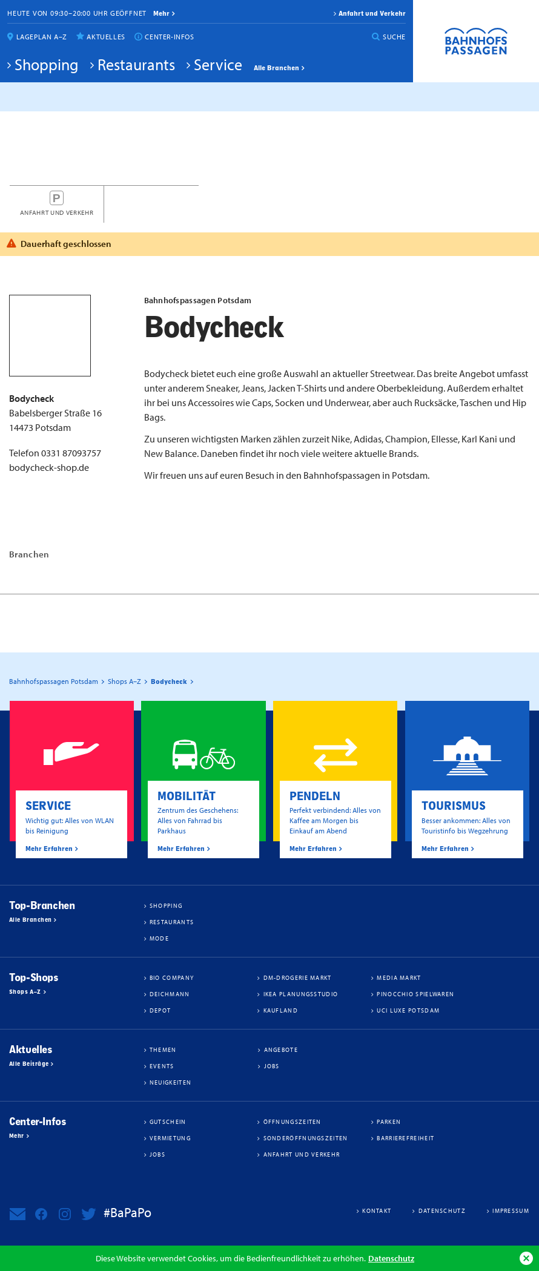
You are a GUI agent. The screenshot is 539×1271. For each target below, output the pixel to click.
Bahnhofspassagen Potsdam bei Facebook (41, 1214)
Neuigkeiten (170, 1082)
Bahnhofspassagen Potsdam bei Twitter (88, 1214)
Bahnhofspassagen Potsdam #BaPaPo (476, 41)
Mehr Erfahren (49, 848)
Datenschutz (391, 1258)
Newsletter (17, 1214)
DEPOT (160, 1010)
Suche (394, 36)
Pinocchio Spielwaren (415, 994)
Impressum (510, 1210)
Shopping (47, 64)
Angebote (281, 1049)
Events (162, 1066)
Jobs (272, 1066)
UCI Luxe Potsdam (408, 1010)
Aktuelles (106, 36)
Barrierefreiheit (405, 1138)
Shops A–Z (25, 992)
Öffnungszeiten (292, 1121)
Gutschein (168, 1121)
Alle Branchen (276, 68)
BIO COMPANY (172, 977)
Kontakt (376, 1210)
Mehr (16, 1136)
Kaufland (280, 1010)
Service (218, 64)
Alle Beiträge (28, 1064)
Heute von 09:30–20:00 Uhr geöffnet (77, 13)
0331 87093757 (71, 453)
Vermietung (170, 1138)
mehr (161, 13)
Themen (163, 1049)
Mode (159, 938)
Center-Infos (169, 36)
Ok (526, 1258)
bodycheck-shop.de (49, 467)
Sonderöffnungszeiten (305, 1138)
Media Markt (399, 977)
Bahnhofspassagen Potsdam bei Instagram (64, 1214)
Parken (389, 1121)
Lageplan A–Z (41, 36)
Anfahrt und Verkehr (372, 13)
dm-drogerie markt (297, 977)
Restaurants (136, 64)
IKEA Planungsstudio (301, 994)
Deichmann (170, 994)
